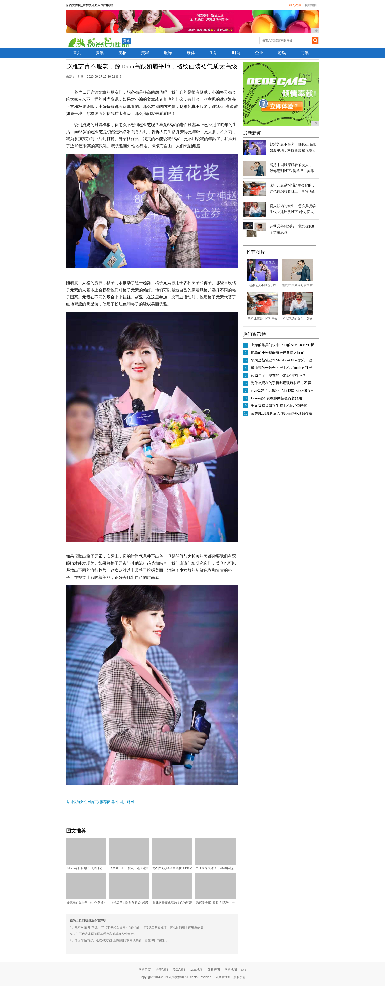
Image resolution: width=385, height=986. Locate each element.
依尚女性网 (223, 977)
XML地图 (196, 969)
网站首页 (145, 969)
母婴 (191, 53)
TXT (243, 969)
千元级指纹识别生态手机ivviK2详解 (279, 406)
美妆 (122, 53)
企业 (259, 53)
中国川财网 (125, 802)
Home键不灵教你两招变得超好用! (277, 398)
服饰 (168, 53)
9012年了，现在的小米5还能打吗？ (278, 375)
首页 (77, 53)
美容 (145, 53)
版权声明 (214, 969)
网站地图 (311, 5)
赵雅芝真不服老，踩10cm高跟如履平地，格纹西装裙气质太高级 (293, 150)
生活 (213, 53)
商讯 (305, 53)
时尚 (236, 53)
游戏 (282, 53)
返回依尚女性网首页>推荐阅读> (91, 802)
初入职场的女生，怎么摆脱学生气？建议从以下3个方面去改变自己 (293, 212)
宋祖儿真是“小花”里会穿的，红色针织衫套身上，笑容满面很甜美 (293, 191)
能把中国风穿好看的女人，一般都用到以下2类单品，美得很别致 (293, 171)
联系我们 (179, 969)
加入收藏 (295, 5)
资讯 (126, 41)
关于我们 (162, 969)
